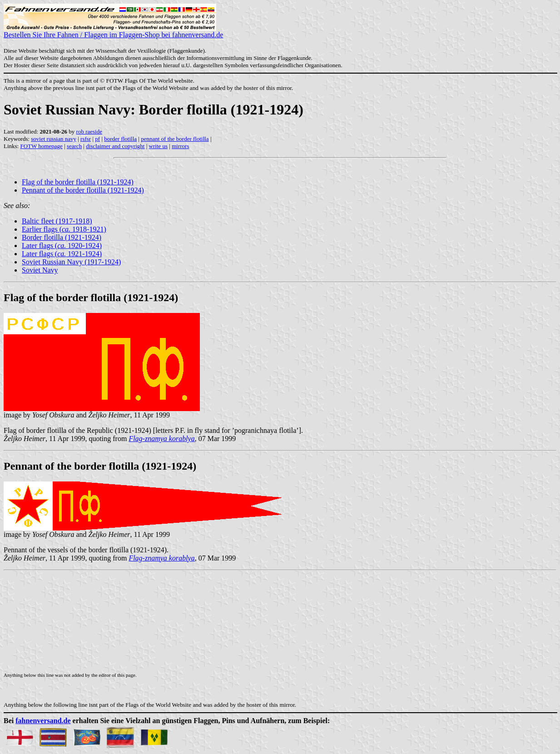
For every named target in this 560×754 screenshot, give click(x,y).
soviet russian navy (53, 138)
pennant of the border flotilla (174, 138)
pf (97, 138)
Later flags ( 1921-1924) (62, 254)
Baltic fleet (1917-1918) (57, 221)
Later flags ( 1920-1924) (62, 245)
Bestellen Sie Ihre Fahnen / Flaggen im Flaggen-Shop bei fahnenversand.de (113, 32)
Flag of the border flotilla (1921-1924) (78, 182)
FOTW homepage (41, 146)
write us (158, 146)
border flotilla (120, 138)
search (74, 146)
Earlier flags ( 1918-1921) (64, 229)
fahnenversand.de (42, 720)
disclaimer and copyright (115, 146)
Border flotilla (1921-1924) (61, 237)
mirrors (180, 146)
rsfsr (85, 138)
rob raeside (89, 131)
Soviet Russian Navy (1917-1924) (71, 262)
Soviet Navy (40, 270)
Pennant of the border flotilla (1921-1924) (83, 190)
